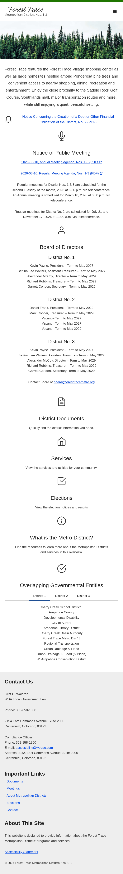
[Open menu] (114, 11)
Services (61, 458)
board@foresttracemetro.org (74, 382)
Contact (12, 810)
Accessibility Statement (21, 852)
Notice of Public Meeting (62, 153)
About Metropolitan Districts (26, 795)
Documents (15, 781)
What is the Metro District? (61, 538)
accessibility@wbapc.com (34, 748)
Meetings (13, 788)
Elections (62, 498)
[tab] (39, 596)
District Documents (61, 418)
